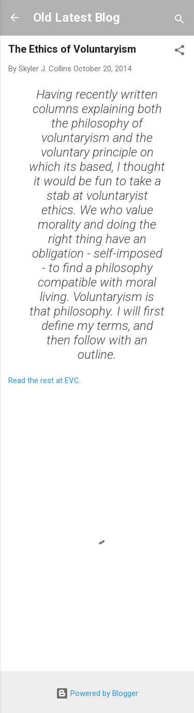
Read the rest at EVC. (44, 380)
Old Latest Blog (76, 17)
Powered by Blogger (97, 693)
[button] (179, 52)
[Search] (179, 21)
